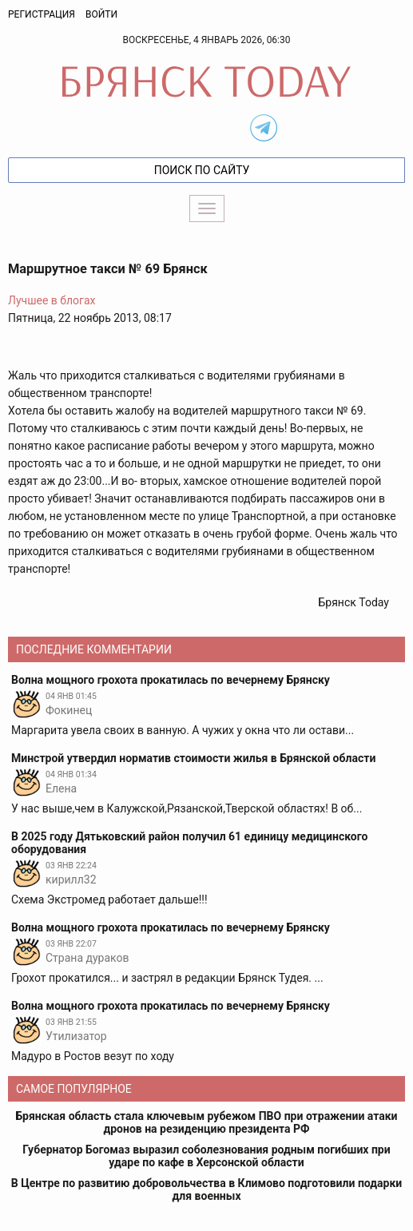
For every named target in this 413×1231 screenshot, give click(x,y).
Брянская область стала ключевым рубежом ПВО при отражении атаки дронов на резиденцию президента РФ (206, 1122)
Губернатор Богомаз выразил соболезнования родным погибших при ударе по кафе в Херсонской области (206, 1156)
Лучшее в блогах (52, 300)
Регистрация (41, 14)
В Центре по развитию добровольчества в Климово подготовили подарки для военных (206, 1189)
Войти (101, 14)
